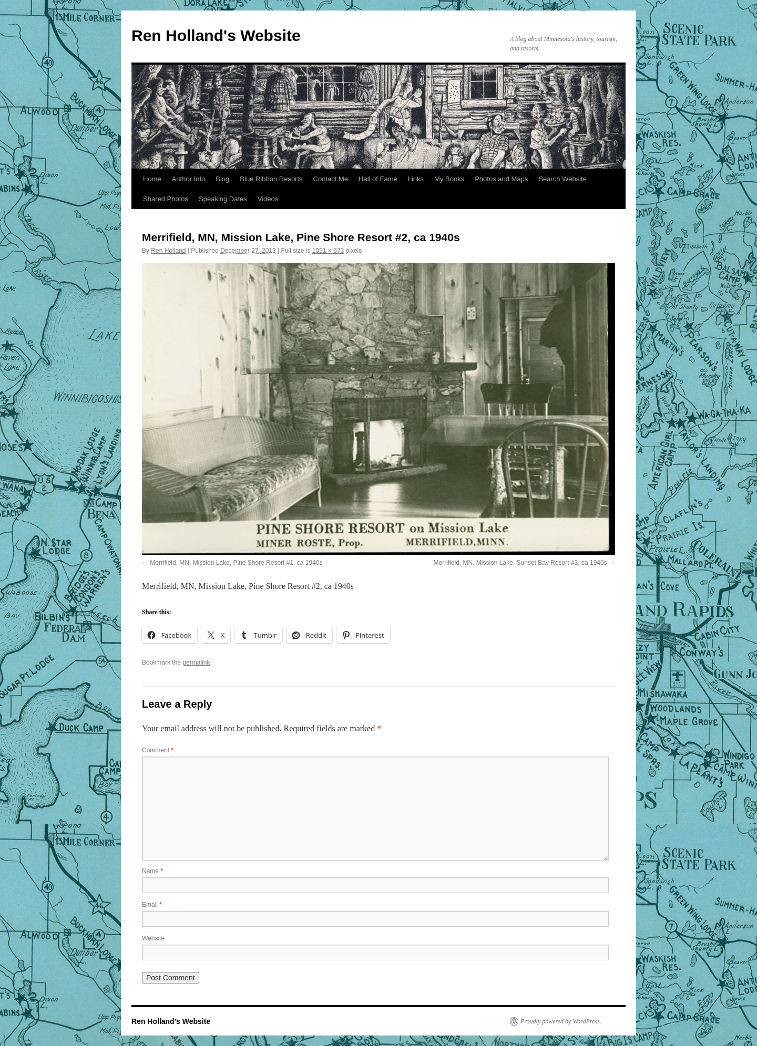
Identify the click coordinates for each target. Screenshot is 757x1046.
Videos (268, 199)
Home (152, 179)
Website (153, 938)
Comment (157, 750)
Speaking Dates (223, 199)
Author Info (189, 179)
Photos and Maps (501, 179)
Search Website (562, 179)
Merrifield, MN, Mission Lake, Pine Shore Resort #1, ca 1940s (236, 562)
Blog (222, 179)
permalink (196, 662)
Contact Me (330, 179)
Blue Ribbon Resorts (271, 179)
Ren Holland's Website (216, 35)
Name (152, 871)
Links (416, 179)
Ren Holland (168, 250)
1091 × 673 (328, 250)
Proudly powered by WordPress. (560, 1021)
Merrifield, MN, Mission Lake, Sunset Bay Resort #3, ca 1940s (520, 562)
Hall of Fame (378, 179)
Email (152, 904)
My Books (449, 179)
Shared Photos (165, 199)
